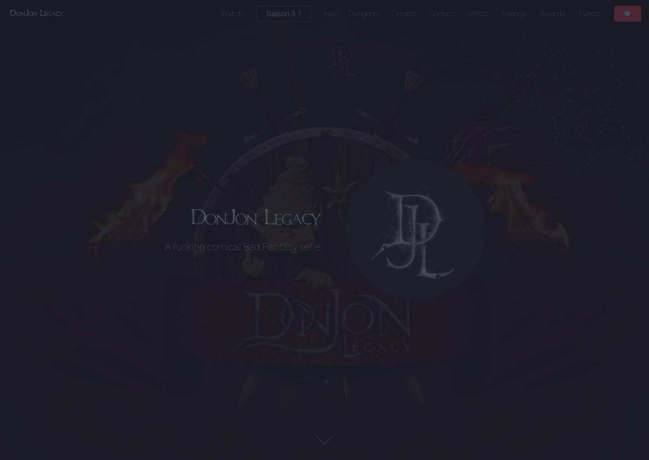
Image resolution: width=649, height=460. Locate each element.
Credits (404, 13)
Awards (552, 13)
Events (590, 13)
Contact (442, 13)
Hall (329, 13)
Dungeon (363, 13)
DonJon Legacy (37, 13)
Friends (514, 13)
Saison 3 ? (283, 13)
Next (324, 440)
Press (478, 13)
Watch (232, 13)
